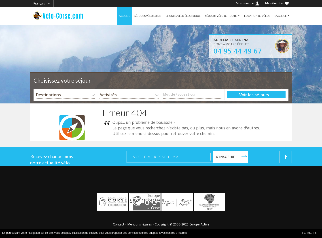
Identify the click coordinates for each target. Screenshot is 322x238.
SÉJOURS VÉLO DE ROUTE (221, 15)
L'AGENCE (281, 15)
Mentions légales (139, 224)
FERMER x (309, 232)
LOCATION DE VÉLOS (257, 15)
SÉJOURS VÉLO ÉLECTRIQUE (183, 15)
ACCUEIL (124, 15)
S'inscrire (225, 157)
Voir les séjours (254, 94)
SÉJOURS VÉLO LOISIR (147, 15)
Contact (118, 224)
